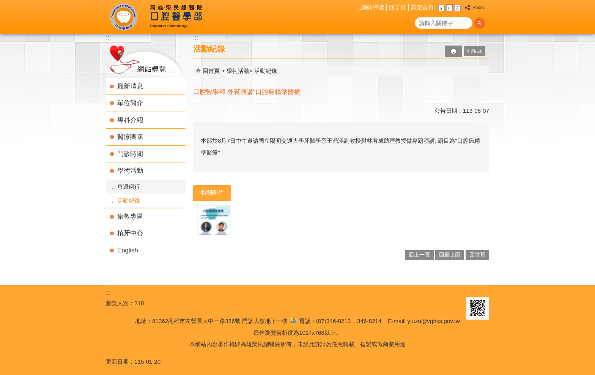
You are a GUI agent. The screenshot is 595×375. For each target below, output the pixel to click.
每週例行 (128, 186)
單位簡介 (130, 103)
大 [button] (457, 8)
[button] (479, 23)
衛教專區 (130, 216)
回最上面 (449, 255)
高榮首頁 (422, 7)
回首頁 (397, 7)
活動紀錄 (128, 200)
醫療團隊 (130, 136)
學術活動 (130, 170)
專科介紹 (130, 120)
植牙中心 (130, 233)
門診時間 (130, 154)
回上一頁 (419, 255)
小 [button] (441, 8)
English (127, 250)
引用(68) (474, 51)
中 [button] (449, 7)
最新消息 (130, 86)
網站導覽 (372, 7)
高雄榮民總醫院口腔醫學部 (175, 17)
